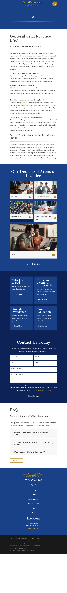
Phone (12, 362)
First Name (14, 356)
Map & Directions (33, 528)
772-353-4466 (33, 480)
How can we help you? (17, 374)
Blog (33, 513)
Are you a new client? (17, 368)
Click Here (18, 326)
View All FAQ (17, 460)
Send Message (33, 396)
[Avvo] (32, 485)
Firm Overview (33, 499)
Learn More (18, 294)
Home (33, 495)
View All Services (33, 264)
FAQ (33, 508)
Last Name (38, 356)
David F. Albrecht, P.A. (47, 61)
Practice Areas (33, 504)
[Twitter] (35, 485)
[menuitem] (12, 550)
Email (36, 362)
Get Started (42, 326)
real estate (24, 103)
